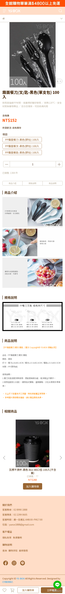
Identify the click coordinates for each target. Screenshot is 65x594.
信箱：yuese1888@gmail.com (18, 524)
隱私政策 (6, 537)
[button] (61, 458)
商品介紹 (12, 183)
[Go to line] (57, 585)
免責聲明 (17, 537)
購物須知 (12, 550)
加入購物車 (28, 590)
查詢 (4, 550)
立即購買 (52, 590)
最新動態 (23, 550)
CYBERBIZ (7, 581)
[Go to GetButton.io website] (57, 591)
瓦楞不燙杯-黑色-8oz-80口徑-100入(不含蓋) (32, 471)
